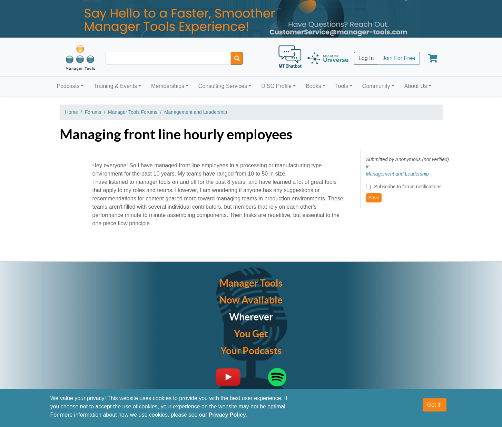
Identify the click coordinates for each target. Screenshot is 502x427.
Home (71, 112)
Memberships (167, 86)
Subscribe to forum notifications (407, 186)
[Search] (237, 58)
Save (374, 197)
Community (376, 86)
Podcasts (68, 86)
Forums (93, 112)
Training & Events (115, 86)
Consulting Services (222, 86)
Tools (341, 86)
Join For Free (398, 58)
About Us (415, 86)
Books (313, 86)
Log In (366, 58)
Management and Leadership (195, 112)
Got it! (434, 405)
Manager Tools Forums (132, 112)
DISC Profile (276, 86)
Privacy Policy (227, 415)
